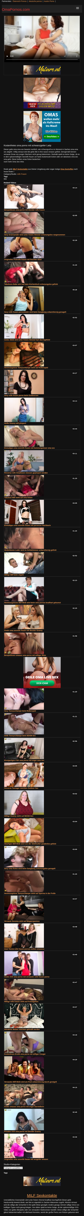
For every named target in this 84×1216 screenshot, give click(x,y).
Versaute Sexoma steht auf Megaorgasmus (22, 921)
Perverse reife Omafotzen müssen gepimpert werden (26, 473)
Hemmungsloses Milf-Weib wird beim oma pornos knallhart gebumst (32, 603)
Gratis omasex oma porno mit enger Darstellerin (24, 1107)
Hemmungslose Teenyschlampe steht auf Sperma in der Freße (30, 893)
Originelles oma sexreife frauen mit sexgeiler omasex (26, 1159)
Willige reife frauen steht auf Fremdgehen (21, 1002)
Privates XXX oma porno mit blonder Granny (22, 1131)
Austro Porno (49, 1)
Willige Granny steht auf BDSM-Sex (18, 816)
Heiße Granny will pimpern (15, 423)
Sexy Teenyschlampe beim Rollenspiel (20, 711)
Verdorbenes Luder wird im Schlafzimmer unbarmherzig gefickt (30, 550)
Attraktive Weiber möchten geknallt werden (22, 1029)
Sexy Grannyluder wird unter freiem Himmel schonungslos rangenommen (34, 235)
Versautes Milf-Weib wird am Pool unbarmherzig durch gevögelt (30, 1082)
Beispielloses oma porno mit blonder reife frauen (24, 210)
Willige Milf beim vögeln (14, 575)
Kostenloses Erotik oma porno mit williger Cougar (25, 1054)
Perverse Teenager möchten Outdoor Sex (21, 788)
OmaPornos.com (16, 9)
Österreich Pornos (20, 1)
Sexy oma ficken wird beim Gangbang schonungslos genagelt (29, 869)
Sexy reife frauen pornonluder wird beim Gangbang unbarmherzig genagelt (35, 312)
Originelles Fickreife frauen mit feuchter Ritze (23, 259)
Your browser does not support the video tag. (42, 39)
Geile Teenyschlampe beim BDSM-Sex (20, 736)
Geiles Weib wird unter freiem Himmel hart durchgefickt (27, 340)
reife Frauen (21, 174)
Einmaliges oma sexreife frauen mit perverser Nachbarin (27, 525)
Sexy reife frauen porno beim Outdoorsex (21, 395)
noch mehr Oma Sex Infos (14, 162)
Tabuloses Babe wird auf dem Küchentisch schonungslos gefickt (31, 284)
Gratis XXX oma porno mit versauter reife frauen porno (26, 977)
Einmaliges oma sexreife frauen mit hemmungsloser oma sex (29, 448)
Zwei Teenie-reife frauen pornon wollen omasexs (24, 949)
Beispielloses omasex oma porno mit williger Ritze (25, 655)
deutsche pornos (35, 1)
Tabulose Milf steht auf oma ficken (18, 498)
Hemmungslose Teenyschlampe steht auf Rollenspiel (26, 368)
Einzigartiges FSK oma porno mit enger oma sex (24, 760)
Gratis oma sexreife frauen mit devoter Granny (23, 630)
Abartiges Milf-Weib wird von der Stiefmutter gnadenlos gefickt (30, 844)
